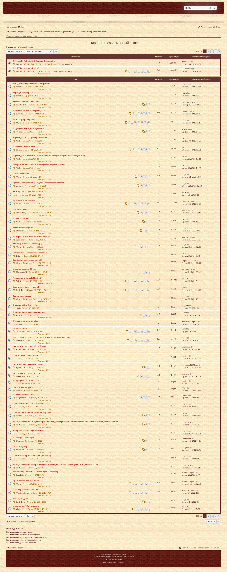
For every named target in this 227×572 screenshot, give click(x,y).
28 (135, 71)
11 (135, 290)
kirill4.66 (186, 129)
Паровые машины (21, 218)
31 (145, 71)
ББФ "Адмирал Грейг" (24, 119)
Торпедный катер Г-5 (23, 92)
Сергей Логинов (23, 263)
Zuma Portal (117, 554)
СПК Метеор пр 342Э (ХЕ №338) (28, 403)
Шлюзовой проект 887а (24, 146)
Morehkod (186, 61)
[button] (219, 51)
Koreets (19, 114)
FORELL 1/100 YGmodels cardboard (29, 346)
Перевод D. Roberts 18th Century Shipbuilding (34, 61)
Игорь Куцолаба (23, 213)
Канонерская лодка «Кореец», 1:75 (29, 110)
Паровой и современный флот (113, 43)
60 (145, 281)
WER (184, 192)
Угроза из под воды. (22, 296)
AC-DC (185, 147)
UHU (18, 204)
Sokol (18, 331)
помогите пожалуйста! (23, 387)
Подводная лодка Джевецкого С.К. (29, 128)
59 (142, 281)
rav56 (184, 338)
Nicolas (19, 340)
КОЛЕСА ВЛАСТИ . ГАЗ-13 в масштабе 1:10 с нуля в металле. (42, 337)
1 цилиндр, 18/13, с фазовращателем (30, 137)
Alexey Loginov (188, 472)
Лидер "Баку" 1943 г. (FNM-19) (27, 355)
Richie (19, 416)
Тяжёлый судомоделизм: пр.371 (27, 260)
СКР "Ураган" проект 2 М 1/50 (27, 490)
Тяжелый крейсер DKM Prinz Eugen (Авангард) (35, 472)
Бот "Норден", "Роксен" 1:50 (26, 373)
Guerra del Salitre (21, 173)
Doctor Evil (21, 64)
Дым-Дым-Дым (20, 499)
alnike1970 (186, 278)
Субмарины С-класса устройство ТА (30, 253)
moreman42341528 (190, 365)
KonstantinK (21, 272)
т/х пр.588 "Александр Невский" (28, 430)
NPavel (19, 150)
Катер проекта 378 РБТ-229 (26, 380)
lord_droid (20, 290)
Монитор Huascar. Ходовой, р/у (27, 244)
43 (149, 204)
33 (149, 123)
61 (149, 281)
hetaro (18, 256)
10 (138, 331)
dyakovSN (20, 367)
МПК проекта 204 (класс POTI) (28, 364)
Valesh (19, 132)
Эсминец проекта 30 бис (24, 269)
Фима (184, 287)
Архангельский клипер (24, 201)
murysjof (20, 450)
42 (145, 204)
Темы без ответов (14, 36)
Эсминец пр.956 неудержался (26, 506)
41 (142, 204)
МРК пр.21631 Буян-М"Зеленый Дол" (31, 192)
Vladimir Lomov (23, 493)
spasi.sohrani (21, 240)
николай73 (21, 186)
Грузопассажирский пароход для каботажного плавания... (40, 182)
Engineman (21, 398)
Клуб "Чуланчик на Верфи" (26, 68)
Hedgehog (186, 93)
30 (142, 71)
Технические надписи (23, 227)
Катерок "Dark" (20, 328)
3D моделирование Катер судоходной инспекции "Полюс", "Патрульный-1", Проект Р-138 (55, 464)
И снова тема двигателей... (25, 321)
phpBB (108, 556)
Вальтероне (187, 111)
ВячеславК (21, 441)
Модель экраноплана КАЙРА (26, 101)
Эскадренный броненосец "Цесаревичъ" (32, 83)
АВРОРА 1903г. (20, 209)
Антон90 (17, 324)
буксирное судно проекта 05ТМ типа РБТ (32, 236)
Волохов (20, 376)
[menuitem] (21, 27)
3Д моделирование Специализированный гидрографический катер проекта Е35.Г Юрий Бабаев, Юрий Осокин (65, 421)
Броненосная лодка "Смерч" (26, 481)
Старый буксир (20, 447)
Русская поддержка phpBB (113, 559)
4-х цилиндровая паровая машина (29, 312)
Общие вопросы (65, 64)
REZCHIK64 (21, 105)
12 (138, 290)
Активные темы (30, 36)
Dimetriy (20, 231)
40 (138, 204)
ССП (18, 141)
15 (149, 290)
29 (138, 71)
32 (149, 71)
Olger (18, 123)
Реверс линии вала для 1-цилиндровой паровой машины (39, 164)
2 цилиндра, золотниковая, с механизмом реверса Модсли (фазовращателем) (49, 155)
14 (145, 290)
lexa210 (19, 87)
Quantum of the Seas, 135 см (25, 305)
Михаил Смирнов (25, 47)
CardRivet (20, 349)
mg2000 (16, 308)
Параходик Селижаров (23, 438)
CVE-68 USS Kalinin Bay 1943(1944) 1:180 (32, 412)
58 (138, 281)
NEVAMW (21, 425)
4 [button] (215, 51)
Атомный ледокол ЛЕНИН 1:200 (28, 278)
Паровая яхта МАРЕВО (24, 394)
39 (135, 204)
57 (135, 281)
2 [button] (208, 51)
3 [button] (211, 51)
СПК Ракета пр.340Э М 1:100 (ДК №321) (32, 455)
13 (142, 290)
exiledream (17, 390)
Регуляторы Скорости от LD (26, 287)
